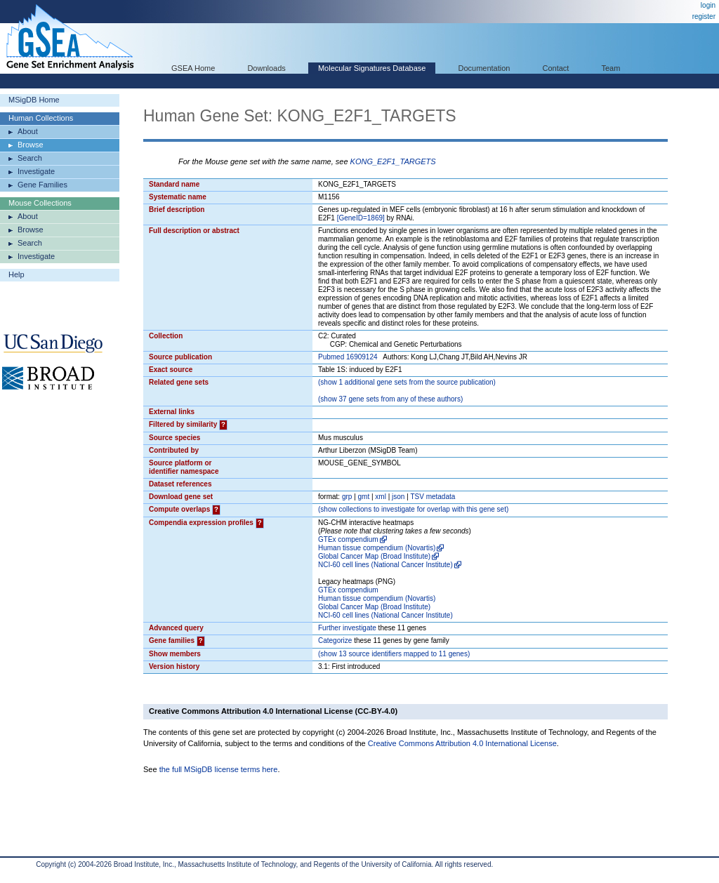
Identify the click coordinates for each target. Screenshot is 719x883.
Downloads (266, 68)
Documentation (484, 68)
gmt (364, 496)
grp (347, 496)
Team (611, 68)
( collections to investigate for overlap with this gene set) (413, 509)
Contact (556, 68)
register (703, 16)
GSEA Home (193, 68)
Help (16, 274)
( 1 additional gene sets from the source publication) (407, 382)
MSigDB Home (34, 99)
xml (380, 496)
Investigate (36, 171)
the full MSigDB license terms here (218, 769)
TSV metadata (432, 496)
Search (30, 158)
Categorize (335, 640)
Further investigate (347, 628)
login (708, 5)
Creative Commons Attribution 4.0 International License (462, 743)
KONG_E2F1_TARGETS (393, 161)
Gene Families (42, 184)
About (28, 131)
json (398, 496)
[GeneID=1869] (361, 218)
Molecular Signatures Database (372, 68)
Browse (31, 144)
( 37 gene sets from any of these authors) (390, 399)
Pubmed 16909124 (348, 357)
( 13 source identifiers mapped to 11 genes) (394, 654)
